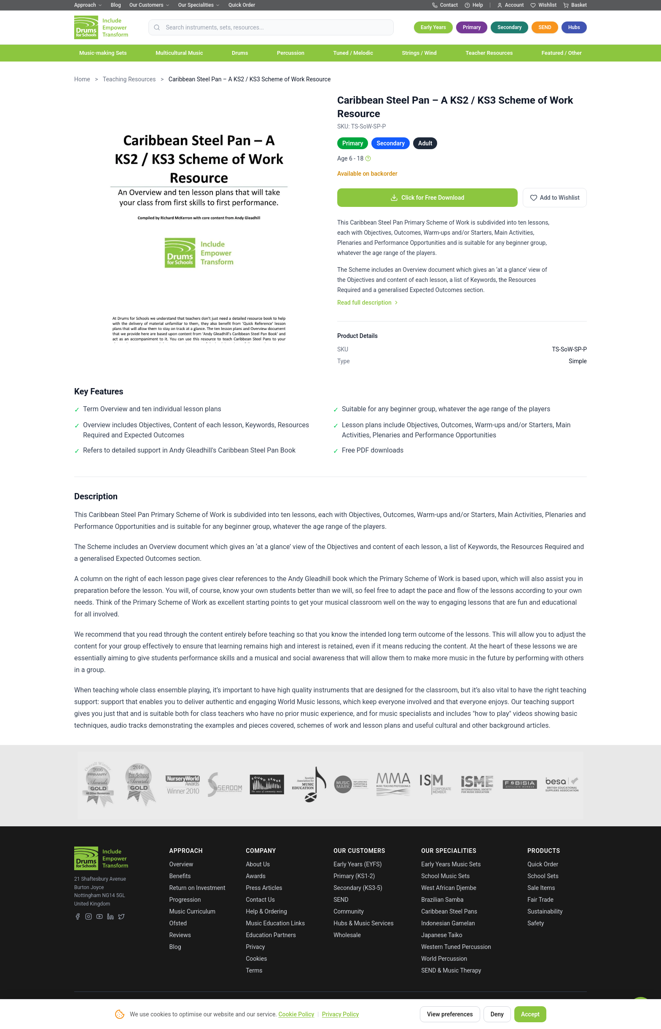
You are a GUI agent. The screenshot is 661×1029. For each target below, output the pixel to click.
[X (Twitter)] (121, 916)
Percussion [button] (290, 53)
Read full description (368, 302)
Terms (254, 970)
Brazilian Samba (442, 899)
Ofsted (178, 923)
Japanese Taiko (441, 935)
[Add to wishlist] (555, 197)
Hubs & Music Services (363, 923)
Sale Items (541, 887)
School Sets (543, 876)
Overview (181, 864)
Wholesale (347, 935)
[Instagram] (88, 916)
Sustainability (544, 911)
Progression (185, 899)
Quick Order (241, 5)
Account (510, 5)
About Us (258, 864)
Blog (116, 5)
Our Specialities (199, 5)
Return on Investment (197, 887)
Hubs (574, 27)
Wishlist (543, 5)
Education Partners (271, 935)
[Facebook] (77, 916)
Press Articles (264, 887)
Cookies (256, 958)
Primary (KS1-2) (354, 876)
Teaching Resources (129, 79)
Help (474, 5)
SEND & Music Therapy (451, 970)
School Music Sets (445, 876)
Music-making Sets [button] (103, 53)
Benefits (180, 876)
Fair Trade (540, 899)
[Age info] (368, 158)
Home (82, 79)
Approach (88, 5)
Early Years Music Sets (451, 864)
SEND (544, 27)
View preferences (450, 1014)
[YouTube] (99, 916)
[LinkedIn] (110, 916)
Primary (472, 27)
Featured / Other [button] (562, 53)
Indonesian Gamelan (448, 923)
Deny (497, 1014)
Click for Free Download (427, 197)
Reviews (180, 935)
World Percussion (444, 958)
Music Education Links (275, 923)
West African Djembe (448, 887)
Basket (575, 5)
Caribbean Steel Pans (449, 911)
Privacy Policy (340, 1014)
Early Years (433, 27)
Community (348, 911)
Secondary (509, 27)
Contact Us (260, 899)
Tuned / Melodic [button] (353, 53)
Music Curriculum (192, 911)
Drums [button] (240, 53)
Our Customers (149, 5)
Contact (445, 5)
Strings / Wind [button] (419, 53)
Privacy (255, 946)
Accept (530, 1014)
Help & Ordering (266, 911)
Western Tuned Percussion (456, 946)
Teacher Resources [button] (489, 53)
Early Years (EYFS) (357, 864)
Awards (256, 876)
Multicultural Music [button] (179, 53)
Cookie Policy (296, 1014)
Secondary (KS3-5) (357, 887)
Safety (535, 923)
